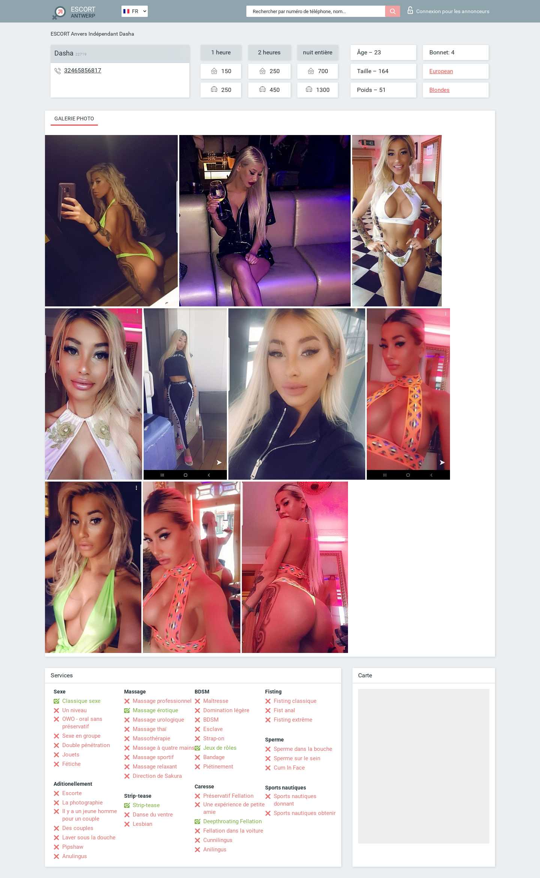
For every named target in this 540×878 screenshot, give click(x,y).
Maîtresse (215, 701)
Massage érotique (155, 710)
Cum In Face (289, 767)
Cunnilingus (217, 840)
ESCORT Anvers (69, 34)
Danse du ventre (153, 814)
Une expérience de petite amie (234, 808)
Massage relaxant (155, 766)
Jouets (71, 754)
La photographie (82, 802)
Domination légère (226, 710)
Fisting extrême (293, 719)
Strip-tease (146, 805)
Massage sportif (153, 757)
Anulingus (74, 856)
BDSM (211, 719)
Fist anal (284, 710)
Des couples (77, 828)
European (441, 71)
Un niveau (74, 710)
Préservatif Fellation (228, 795)
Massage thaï (149, 729)
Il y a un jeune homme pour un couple (89, 815)
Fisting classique (295, 701)
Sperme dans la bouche (303, 749)
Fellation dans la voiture (233, 830)
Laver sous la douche (89, 837)
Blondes (439, 90)
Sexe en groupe (81, 735)
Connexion (448, 10)
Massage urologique (158, 719)
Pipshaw (72, 846)
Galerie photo (74, 119)
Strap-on (213, 738)
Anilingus (214, 849)
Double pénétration (86, 745)
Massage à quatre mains (164, 747)
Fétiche (71, 764)
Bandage (214, 757)
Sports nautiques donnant (295, 800)
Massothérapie (151, 738)
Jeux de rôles (220, 747)
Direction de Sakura (157, 776)
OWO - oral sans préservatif (82, 723)
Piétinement (218, 766)
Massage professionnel (162, 701)
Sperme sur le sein (297, 758)
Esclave (213, 729)
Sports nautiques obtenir (305, 813)
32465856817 (82, 70)
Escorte (72, 793)
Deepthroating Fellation (232, 821)
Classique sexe (81, 701)
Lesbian (142, 824)
